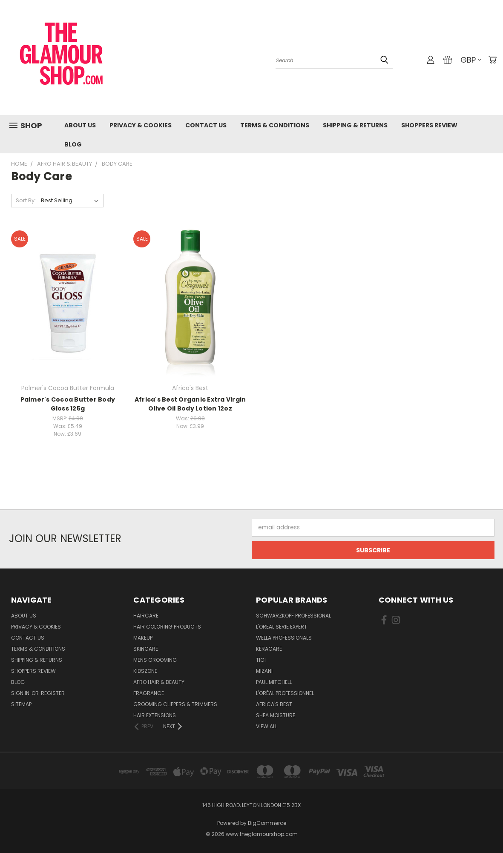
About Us (80, 125)
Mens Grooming (155, 659)
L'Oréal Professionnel (285, 693)
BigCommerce (267, 823)
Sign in (21, 693)
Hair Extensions (154, 715)
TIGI (261, 659)
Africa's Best (274, 704)
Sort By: (26, 200)
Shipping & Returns (355, 125)
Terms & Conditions (274, 125)
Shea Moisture (275, 715)
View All (266, 726)
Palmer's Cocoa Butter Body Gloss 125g (67, 404)
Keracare (269, 648)
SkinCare (145, 648)
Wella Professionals (284, 637)
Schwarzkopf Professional (293, 615)
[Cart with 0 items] (492, 59)
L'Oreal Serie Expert (281, 626)
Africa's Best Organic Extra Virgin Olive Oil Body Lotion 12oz (190, 404)
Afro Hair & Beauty (158, 682)
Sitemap (21, 704)
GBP (470, 60)
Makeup (142, 637)
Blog (73, 144)
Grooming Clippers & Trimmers (175, 704)
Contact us (206, 125)
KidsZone (145, 671)
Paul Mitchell (274, 682)
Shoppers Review (429, 125)
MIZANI (264, 671)
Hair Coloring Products (167, 626)
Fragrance (148, 693)
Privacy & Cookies (140, 125)
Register (53, 693)
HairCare (145, 615)
